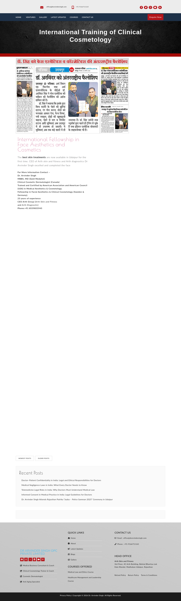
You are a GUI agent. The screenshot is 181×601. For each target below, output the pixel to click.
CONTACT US (87, 17)
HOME (18, 17)
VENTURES (30, 17)
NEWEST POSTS (24, 458)
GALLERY (43, 17)
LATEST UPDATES (58, 17)
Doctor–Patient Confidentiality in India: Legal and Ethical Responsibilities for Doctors (61, 480)
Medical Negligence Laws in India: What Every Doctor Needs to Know (54, 485)
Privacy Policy (65, 595)
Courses (74, 17)
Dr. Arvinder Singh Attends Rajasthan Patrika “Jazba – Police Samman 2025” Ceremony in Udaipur (67, 499)
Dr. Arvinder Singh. (96, 595)
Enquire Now (155, 17)
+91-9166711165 (82, 7)
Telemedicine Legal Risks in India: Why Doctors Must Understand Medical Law (58, 490)
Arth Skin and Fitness (46, 201)
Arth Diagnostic (30, 205)
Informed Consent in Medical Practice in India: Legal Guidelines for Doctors (56, 494)
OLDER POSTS (43, 458)
